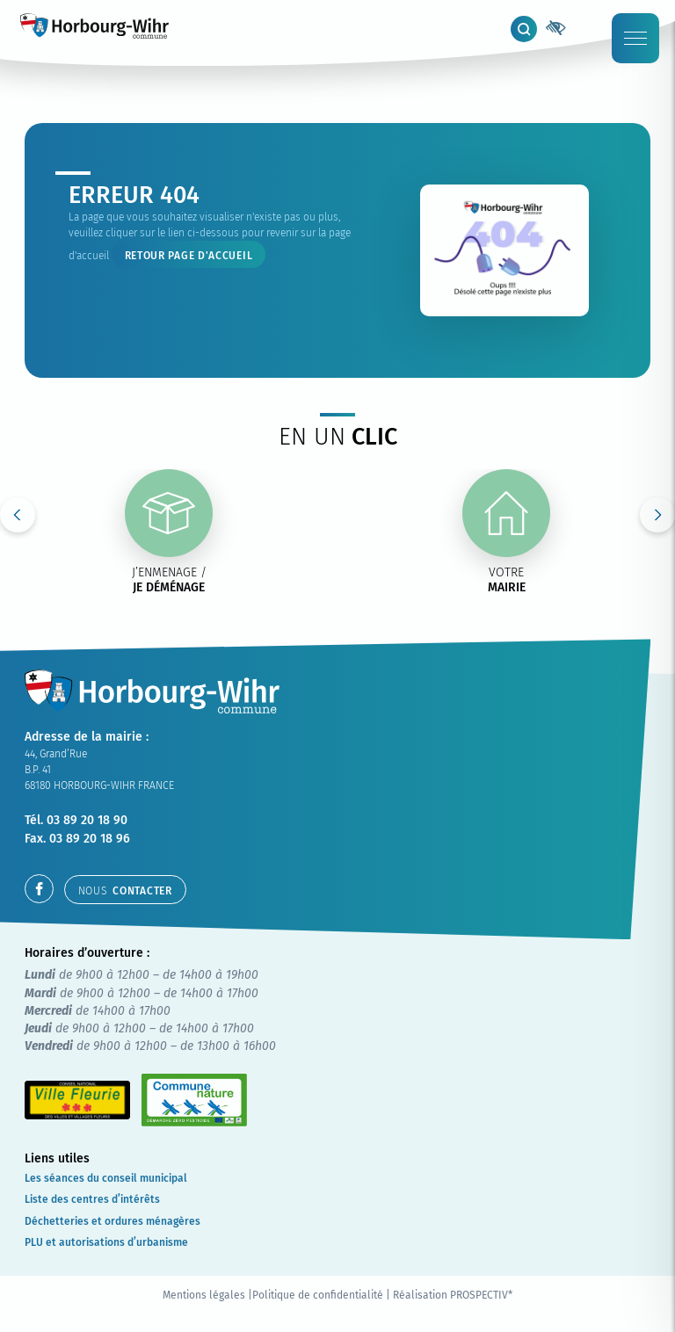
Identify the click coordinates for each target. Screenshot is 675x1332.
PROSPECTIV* (481, 1295)
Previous (17, 514)
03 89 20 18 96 (89, 838)
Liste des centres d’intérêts (92, 1199)
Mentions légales (204, 1295)
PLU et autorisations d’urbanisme (106, 1242)
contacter (125, 891)
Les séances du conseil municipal (106, 1178)
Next (657, 514)
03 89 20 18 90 (87, 820)
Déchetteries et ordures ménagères (112, 1221)
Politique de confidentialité (317, 1295)
